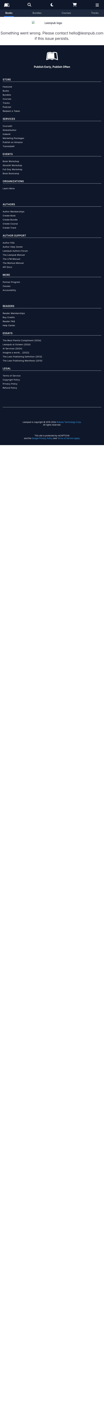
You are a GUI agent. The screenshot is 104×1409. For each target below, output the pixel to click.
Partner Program (11, 1246)
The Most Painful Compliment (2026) (22, 1304)
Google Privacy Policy (42, 1402)
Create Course (10, 1187)
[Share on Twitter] (5, 388)
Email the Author (16, 415)
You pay (8, 176)
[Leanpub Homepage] (7, 5)
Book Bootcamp (11, 1137)
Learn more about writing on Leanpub (52, 851)
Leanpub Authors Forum (15, 1215)
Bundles (37, 12)
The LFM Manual (11, 1223)
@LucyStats (10, 518)
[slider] (52, 155)
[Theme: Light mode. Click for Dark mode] (52, 5)
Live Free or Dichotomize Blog (39, 513)
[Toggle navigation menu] (99, 253)
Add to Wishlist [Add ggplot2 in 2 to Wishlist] (28, 202)
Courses (66, 12)
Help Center (9, 1289)
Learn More (9, 1152)
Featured (7, 1050)
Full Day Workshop (12, 1133)
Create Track (9, 1191)
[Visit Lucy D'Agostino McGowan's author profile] (52, 466)
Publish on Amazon (13, 1106)
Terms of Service (11, 1339)
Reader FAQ (9, 1285)
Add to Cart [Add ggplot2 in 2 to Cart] (28, 193)
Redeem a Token (11, 1075)
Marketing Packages (13, 1102)
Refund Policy (10, 1351)
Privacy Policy (10, 1347)
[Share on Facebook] (11, 388)
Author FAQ (9, 1206)
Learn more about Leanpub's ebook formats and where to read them (52, 927)
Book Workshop (11, 1125)
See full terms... (52, 780)
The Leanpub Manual (14, 1219)
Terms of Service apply (68, 1402)
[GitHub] (56, 496)
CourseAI (7, 1090)
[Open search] (29, 5)
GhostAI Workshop (12, 1129)
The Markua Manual (13, 1227)
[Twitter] (48, 496)
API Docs (7, 1231)
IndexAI (7, 1098)
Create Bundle (10, 1183)
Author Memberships (14, 1175)
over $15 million (44, 843)
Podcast (7, 1071)
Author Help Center (13, 1210)
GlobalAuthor (9, 1094)
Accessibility (9, 1254)
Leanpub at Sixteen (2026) (17, 1308)
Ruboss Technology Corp (69, 1386)
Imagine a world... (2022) (16, 1316)
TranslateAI (9, 1110)
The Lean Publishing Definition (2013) (22, 1320)
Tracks (95, 12)
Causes (6, 1250)
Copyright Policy (11, 1343)
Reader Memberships (14, 1277)
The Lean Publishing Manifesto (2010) (23, 1324)
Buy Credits (9, 1281)
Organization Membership (44, 216)
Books (8, 12)
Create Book (9, 1179)
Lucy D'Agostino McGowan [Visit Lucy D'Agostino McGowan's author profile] (55, 122)
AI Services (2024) (12, 1312)
